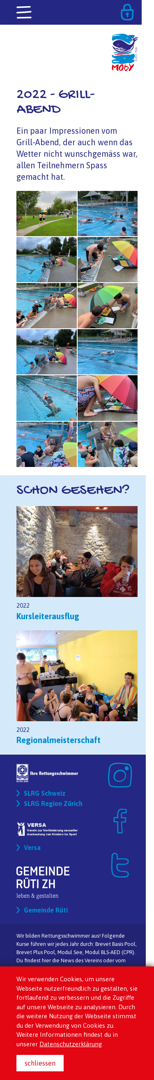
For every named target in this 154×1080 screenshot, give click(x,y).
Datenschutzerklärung (70, 1044)
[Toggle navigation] (24, 12)
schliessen (40, 1063)
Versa (32, 847)
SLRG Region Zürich (53, 803)
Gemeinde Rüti (46, 910)
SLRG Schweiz (45, 793)
